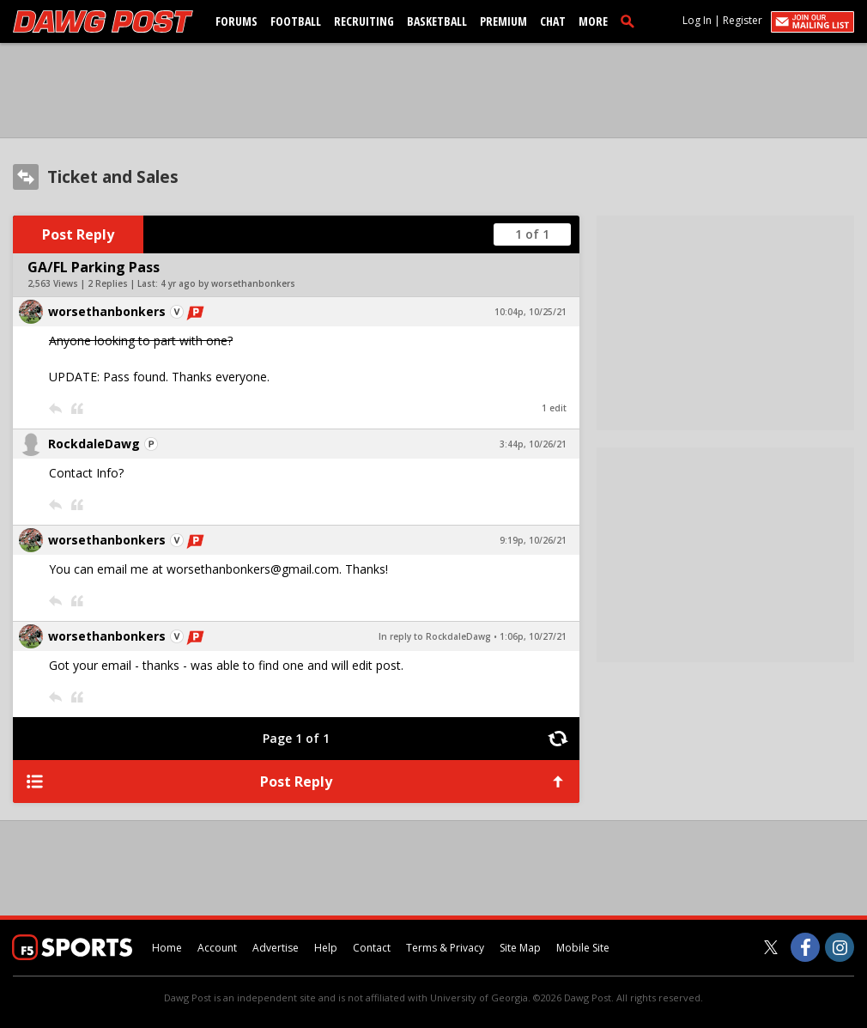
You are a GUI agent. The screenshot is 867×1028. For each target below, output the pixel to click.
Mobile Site (582, 947)
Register (742, 20)
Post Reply (78, 234)
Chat (553, 21)
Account (217, 947)
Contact (372, 947)
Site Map (520, 947)
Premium (503, 21)
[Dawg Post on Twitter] (770, 947)
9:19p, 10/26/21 (533, 540)
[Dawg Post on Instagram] (839, 947)
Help (325, 947)
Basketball (437, 21)
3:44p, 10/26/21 (533, 444)
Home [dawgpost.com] (167, 947)
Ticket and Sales (113, 177)
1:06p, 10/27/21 (533, 636)
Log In (697, 20)
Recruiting (364, 21)
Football (295, 21)
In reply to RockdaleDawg (435, 636)
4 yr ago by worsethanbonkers (228, 283)
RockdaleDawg (94, 443)
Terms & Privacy (445, 947)
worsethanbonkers (107, 311)
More (593, 21)
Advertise (275, 947)
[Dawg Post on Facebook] (805, 947)
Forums (236, 21)
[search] (631, 20)
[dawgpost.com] (103, 21)
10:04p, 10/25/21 (530, 312)
